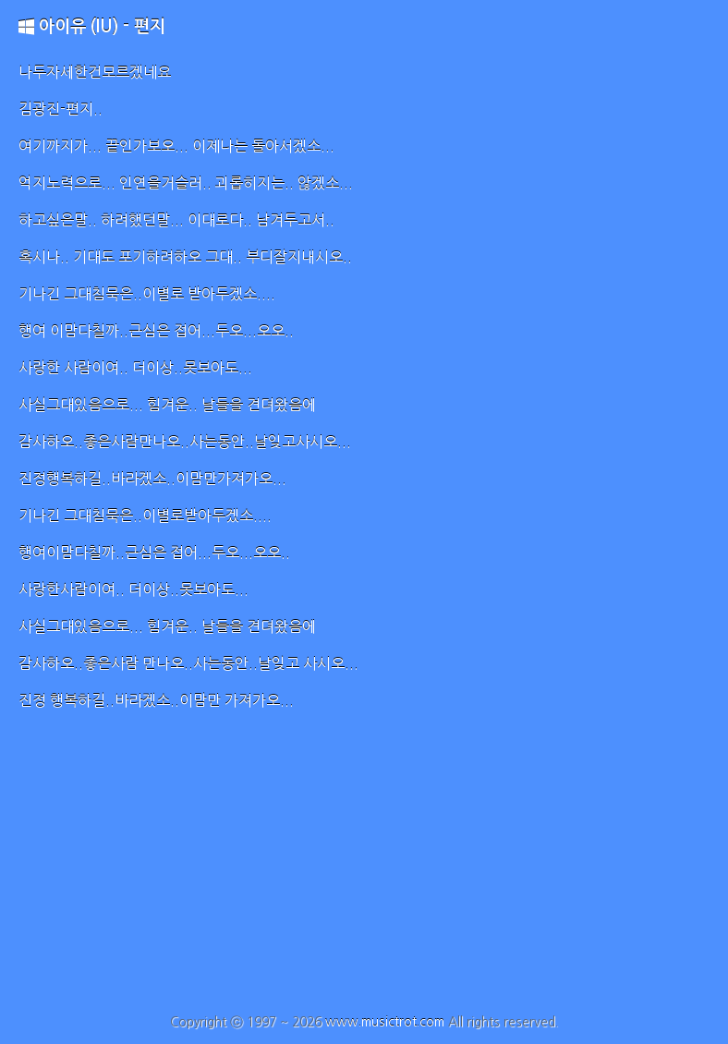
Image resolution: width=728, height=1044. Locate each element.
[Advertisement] (364, 876)
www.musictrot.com (384, 1021)
